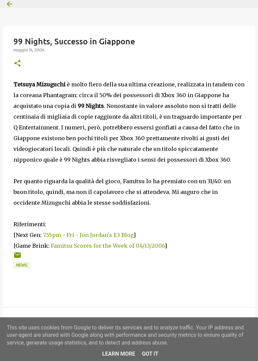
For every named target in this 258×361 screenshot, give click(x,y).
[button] (17, 63)
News (21, 265)
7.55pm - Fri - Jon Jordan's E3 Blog (88, 235)
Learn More (118, 354)
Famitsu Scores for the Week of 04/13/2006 (108, 245)
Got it (150, 354)
